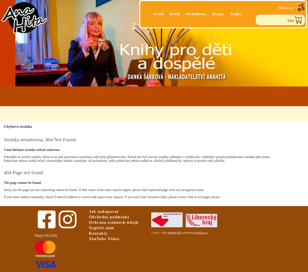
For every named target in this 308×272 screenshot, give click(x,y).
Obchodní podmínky (109, 217)
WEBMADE (174, 232)
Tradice (236, 14)
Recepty (218, 14)
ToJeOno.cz (201, 232)
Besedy (174, 14)
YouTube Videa (104, 239)
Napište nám (101, 228)
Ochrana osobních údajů (114, 222)
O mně (158, 14)
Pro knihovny (196, 14)
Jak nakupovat (104, 211)
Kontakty (98, 233)
